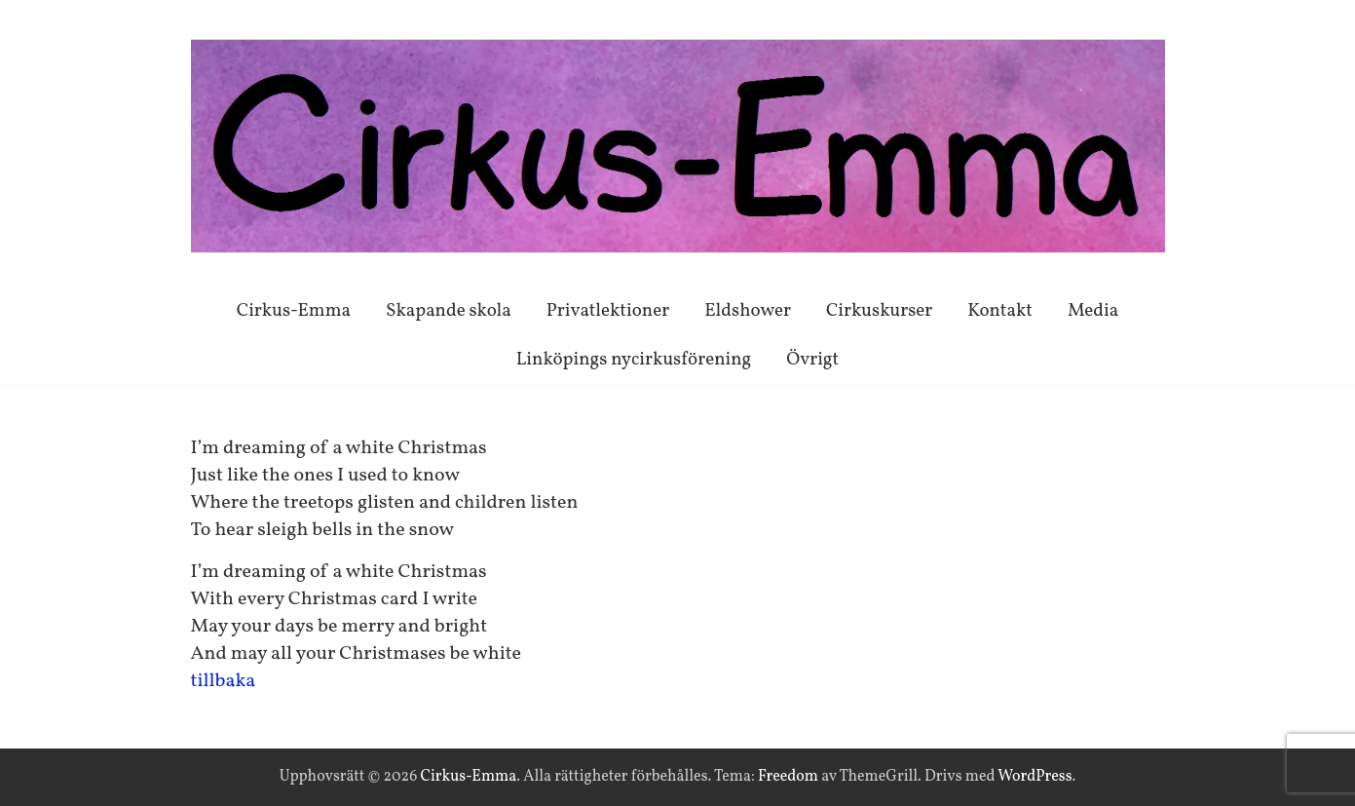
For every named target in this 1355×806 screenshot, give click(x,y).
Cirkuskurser (879, 311)
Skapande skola (448, 311)
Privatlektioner (607, 311)
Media (1093, 311)
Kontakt (1000, 311)
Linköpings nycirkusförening (634, 359)
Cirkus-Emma (294, 311)
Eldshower (747, 311)
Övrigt (812, 359)
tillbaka (223, 681)
